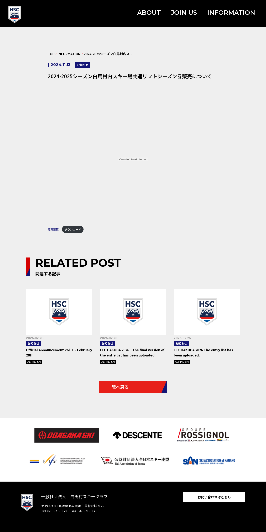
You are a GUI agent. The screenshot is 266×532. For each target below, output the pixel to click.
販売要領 (53, 229)
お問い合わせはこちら (214, 496)
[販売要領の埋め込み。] (133, 159)
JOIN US (184, 12)
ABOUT (149, 12)
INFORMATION (231, 12)
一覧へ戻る (118, 387)
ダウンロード (73, 229)
